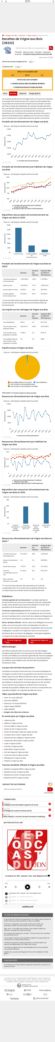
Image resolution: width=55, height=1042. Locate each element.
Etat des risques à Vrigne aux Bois (16, 752)
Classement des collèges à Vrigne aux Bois (19, 737)
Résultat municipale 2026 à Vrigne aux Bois (19, 769)
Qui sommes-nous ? (10, 978)
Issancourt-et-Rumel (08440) (15, 703)
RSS (49, 980)
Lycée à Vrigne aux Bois (12, 743)
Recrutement (46, 978)
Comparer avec (7, 66)
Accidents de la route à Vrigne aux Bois (18, 735)
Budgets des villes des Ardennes (16, 712)
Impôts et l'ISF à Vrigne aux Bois (15, 729)
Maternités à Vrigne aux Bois (14, 749)
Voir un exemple (48, 792)
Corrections (10, 981)
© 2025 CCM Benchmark (41, 981)
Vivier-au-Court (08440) (13, 697)
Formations (9, 799)
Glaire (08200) (9, 709)
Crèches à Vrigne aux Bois (13, 746)
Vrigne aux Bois (32, 35)
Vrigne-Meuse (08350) (12, 706)
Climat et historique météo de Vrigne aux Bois (20, 732)
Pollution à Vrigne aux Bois (13, 761)
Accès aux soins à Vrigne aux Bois (16, 755)
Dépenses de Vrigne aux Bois (41, 641)
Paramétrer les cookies (24, 980)
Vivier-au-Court (28, 52)
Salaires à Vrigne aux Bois (13, 723)
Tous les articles (42, 980)
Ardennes (22, 35)
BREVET (27, 75)
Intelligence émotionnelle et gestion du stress (20, 804)
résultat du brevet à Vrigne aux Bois (28, 87)
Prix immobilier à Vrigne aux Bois (15, 726)
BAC (12, 75)
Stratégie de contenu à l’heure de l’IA (17, 809)
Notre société (26, 978)
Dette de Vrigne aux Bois (13, 641)
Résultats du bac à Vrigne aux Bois (16, 772)
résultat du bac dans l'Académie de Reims (28, 83)
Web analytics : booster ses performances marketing (24, 815)
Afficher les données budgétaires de (14, 61)
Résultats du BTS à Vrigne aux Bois (16, 778)
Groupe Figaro (29, 981)
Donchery (38, 52)
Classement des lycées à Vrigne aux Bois (19, 740)
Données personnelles (10, 980)
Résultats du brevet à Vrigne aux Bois (17, 775)
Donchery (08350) (11, 700)
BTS (42, 75)
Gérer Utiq (34, 980)
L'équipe (20, 978)
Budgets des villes (11, 35)
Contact (39, 978)
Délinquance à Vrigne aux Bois (15, 758)
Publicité (34, 978)
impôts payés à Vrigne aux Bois (25, 393)
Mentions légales (19, 981)
